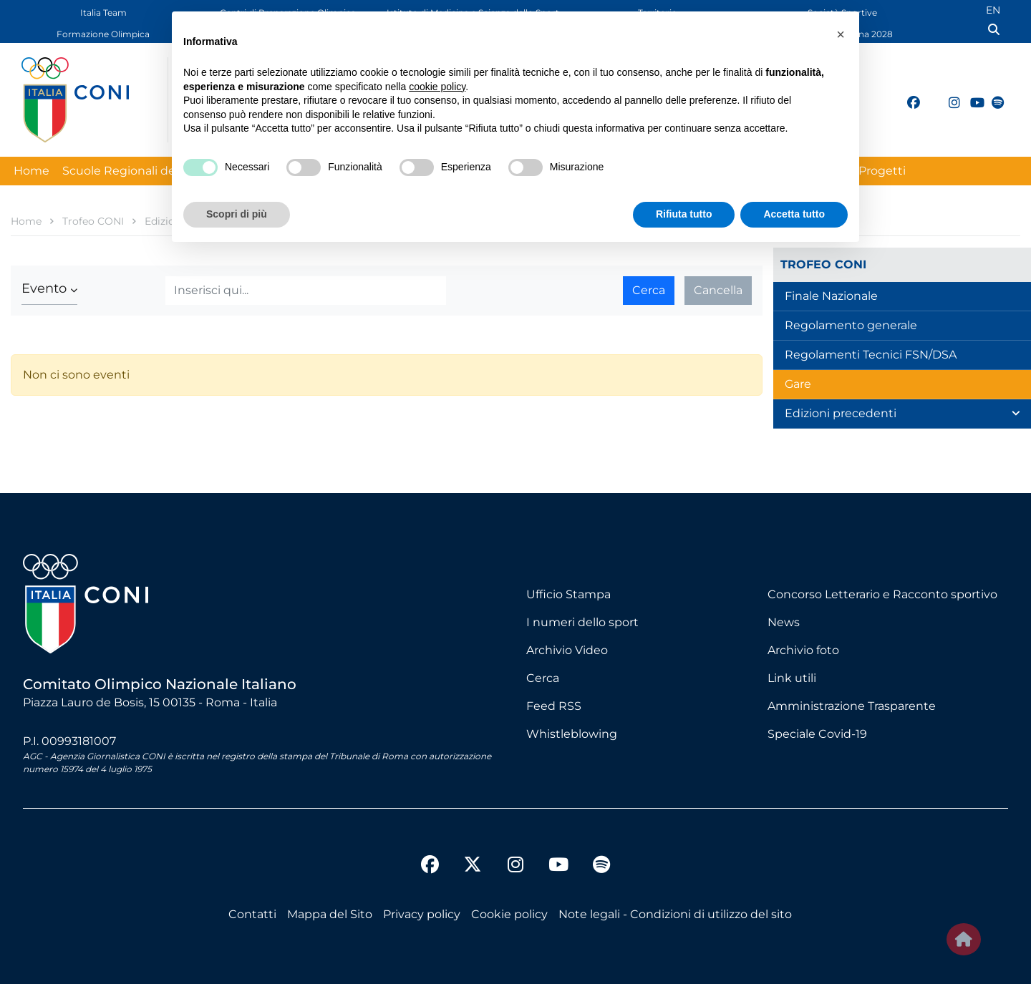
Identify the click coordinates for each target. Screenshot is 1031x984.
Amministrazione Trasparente (852, 706)
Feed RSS (553, 706)
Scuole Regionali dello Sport (142, 170)
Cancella (718, 290)
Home (31, 170)
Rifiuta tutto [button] (684, 214)
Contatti (252, 914)
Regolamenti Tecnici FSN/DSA (871, 354)
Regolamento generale (851, 325)
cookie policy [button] (437, 86)
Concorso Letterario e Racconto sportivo (882, 594)
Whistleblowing (571, 734)
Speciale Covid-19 (817, 734)
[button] (49, 288)
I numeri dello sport (582, 622)
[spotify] (991, 94)
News (784, 622)
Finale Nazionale (831, 296)
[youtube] (970, 94)
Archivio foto (803, 650)
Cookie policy (509, 914)
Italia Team (103, 12)
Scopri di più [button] (236, 214)
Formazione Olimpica (103, 34)
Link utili (792, 678)
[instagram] (948, 94)
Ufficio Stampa (568, 594)
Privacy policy (421, 914)
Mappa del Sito (329, 914)
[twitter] (927, 100)
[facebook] (907, 94)
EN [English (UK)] (993, 10)
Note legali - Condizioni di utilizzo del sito (675, 914)
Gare (798, 384)
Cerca (648, 290)
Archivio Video (567, 650)
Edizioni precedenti (840, 413)
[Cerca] (305, 290)
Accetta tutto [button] (794, 214)
